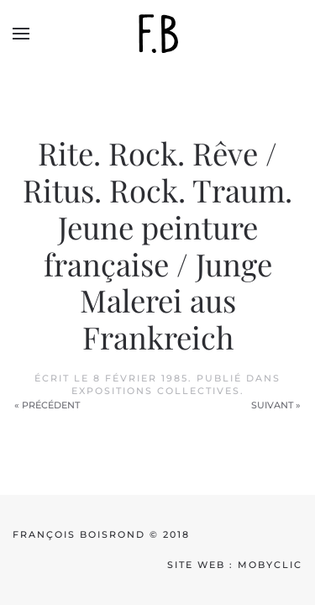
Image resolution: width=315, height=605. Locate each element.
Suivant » (276, 405)
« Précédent (47, 405)
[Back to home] (158, 33)
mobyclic (270, 565)
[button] (21, 33)
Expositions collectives (155, 391)
